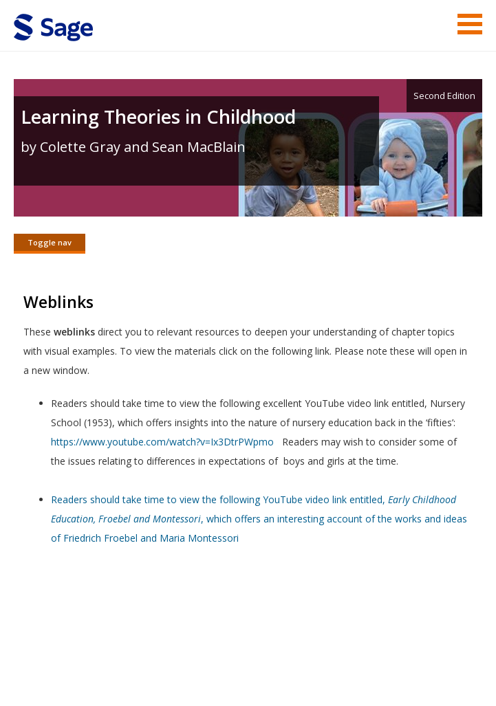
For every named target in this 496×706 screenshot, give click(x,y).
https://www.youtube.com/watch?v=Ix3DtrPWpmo (162, 441)
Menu (469, 24)
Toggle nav (50, 242)
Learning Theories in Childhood (158, 116)
